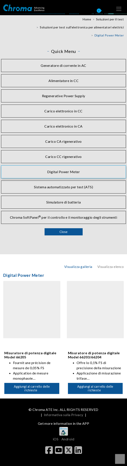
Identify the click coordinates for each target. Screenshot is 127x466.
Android (67, 439)
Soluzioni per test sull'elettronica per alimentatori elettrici (82, 27)
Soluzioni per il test (110, 19)
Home (87, 19)
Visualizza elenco (110, 267)
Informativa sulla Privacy (63, 415)
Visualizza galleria (78, 267)
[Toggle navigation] (119, 8)
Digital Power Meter (109, 35)
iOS (55, 439)
